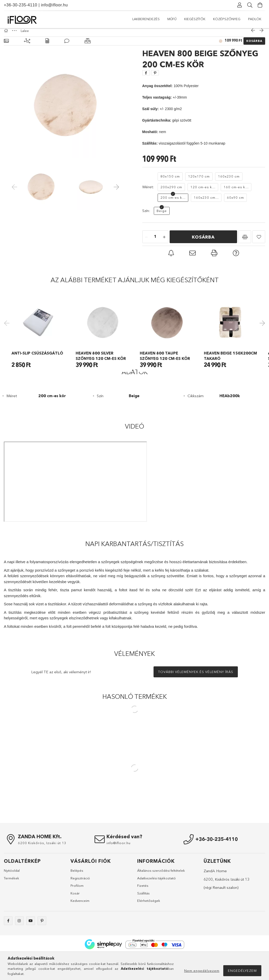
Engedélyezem (242, 971)
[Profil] (240, 5)
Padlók (139, 19)
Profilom (77, 913)
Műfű (221, 19)
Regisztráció (80, 905)
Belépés (77, 897)
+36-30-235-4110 (20, 5)
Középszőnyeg (167, 19)
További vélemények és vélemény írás (195, 699)
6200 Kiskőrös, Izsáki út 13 (42, 870)
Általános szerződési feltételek (161, 897)
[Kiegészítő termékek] (27, 46)
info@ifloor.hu (54, 5)
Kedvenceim (80, 928)
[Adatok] (47, 46)
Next (261, 339)
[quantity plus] (164, 242)
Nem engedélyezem (201, 971)
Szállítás (143, 920)
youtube (30, 947)
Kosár (75, 920)
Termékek (11, 905)
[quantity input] (155, 242)
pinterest (42, 947)
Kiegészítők (198, 19)
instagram (19, 947)
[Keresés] (250, 5)
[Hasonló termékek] (88, 46)
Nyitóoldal (12, 897)
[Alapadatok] (6, 46)
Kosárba (254, 46)
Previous (7, 339)
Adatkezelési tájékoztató (156, 905)
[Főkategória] (6, 36)
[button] (244, 241)
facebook (8, 947)
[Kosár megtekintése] (260, 5)
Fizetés (142, 913)
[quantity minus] (146, 242)
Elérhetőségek (148, 928)
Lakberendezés (247, 19)
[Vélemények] (66, 46)
